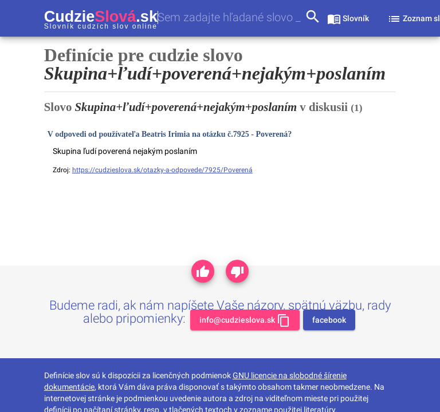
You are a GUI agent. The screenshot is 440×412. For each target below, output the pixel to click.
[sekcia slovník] (348, 18)
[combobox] (231, 17)
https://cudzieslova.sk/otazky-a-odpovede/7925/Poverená (162, 170)
